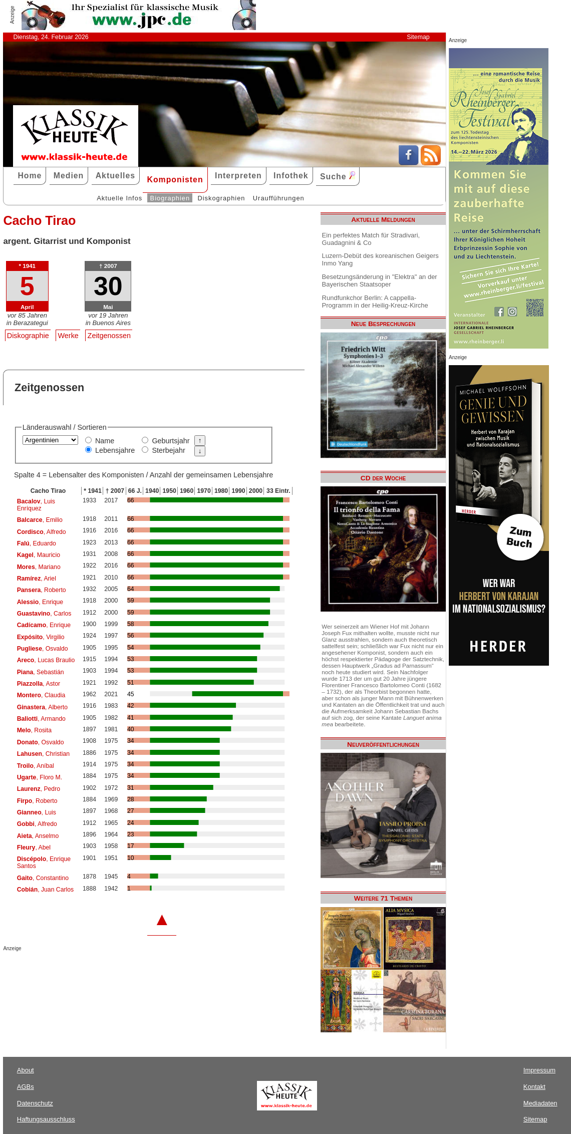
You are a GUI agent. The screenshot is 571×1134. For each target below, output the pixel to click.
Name (104, 441)
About (25, 1070)
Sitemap (418, 37)
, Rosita (34, 730)
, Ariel (36, 578)
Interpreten (238, 175)
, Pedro (38, 788)
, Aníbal (35, 765)
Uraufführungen (279, 198)
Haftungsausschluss (46, 1119)
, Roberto (41, 590)
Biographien (170, 198)
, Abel (34, 847)
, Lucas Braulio (46, 660)
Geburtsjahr (170, 441)
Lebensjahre (115, 450)
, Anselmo (38, 835)
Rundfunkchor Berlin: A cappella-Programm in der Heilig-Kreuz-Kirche (375, 301)
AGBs (25, 1086)
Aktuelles (115, 175)
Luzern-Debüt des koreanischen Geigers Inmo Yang (380, 259)
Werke (68, 336)
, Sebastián (40, 672)
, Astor (38, 683)
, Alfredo (41, 531)
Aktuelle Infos (119, 198)
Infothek (291, 175)
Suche (337, 176)
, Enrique (40, 602)
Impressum (539, 1070)
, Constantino (43, 878)
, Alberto (42, 707)
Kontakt (534, 1086)
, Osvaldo (42, 648)
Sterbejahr (168, 450)
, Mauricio (38, 554)
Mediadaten (540, 1103)
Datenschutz (35, 1103)
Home (30, 175)
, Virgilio (41, 637)
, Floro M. (39, 777)
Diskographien (221, 198)
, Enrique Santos (44, 863)
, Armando (41, 718)
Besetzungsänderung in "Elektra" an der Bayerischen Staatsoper (379, 280)
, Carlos (44, 613)
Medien (69, 175)
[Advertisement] (120, 971)
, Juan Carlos (45, 889)
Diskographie (28, 336)
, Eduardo (36, 543)
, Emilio (40, 519)
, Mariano (39, 567)
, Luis (36, 812)
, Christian (43, 753)
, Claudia (41, 695)
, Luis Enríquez (36, 505)
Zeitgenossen (109, 336)
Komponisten (175, 179)
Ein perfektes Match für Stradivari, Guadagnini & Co (371, 238)
